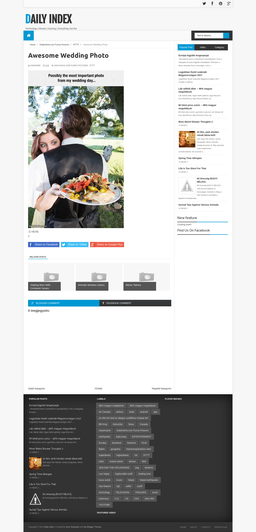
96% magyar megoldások (143, 405)
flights (102, 449)
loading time (144, 473)
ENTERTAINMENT (141, 436)
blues (131, 424)
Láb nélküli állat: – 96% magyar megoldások (52, 428)
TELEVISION (122, 492)
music (119, 480)
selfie (128, 486)
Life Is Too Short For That (42, 484)
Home (183, 527)
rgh (118, 486)
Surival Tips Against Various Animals (48, 509)
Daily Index (48, 19)
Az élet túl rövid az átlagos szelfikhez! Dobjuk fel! (123, 418)
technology (104, 492)
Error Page (221, 527)
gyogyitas (115, 449)
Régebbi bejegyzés (161, 388)
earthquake (104, 436)
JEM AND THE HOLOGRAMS (114, 467)
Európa (102, 443)
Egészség (121, 436)
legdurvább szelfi (124, 473)
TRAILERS (140, 492)
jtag (137, 467)
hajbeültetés (122, 455)
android (144, 412)
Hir (136, 455)
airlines (119, 412)
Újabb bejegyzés (36, 388)
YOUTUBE (104, 504)
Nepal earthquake (149, 480)
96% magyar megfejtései (111, 405)
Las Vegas (104, 473)
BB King (103, 424)
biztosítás (118, 424)
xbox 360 (149, 498)
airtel (131, 412)
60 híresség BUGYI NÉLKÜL (57, 494)
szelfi (139, 486)
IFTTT (92, 65)
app (155, 412)
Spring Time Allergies (40, 474)
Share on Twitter (74, 244)
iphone (132, 461)
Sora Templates (72, 527)
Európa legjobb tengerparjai (44, 405)
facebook (116, 443)
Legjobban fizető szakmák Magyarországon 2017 (55, 418)
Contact (206, 527)
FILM (144, 443)
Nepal (131, 480)
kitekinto (149, 467)
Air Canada (104, 412)
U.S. (117, 498)
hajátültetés (105, 455)
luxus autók (104, 480)
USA (136, 498)
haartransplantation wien (138, 449)
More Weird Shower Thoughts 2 (46, 448)
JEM (144, 461)
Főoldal (98, 388)
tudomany (104, 498)
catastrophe (105, 430)
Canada (144, 424)
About (193, 527)
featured (131, 443)
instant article (116, 461)
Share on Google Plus (106, 244)
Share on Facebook (43, 244)
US (126, 498)
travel (155, 492)
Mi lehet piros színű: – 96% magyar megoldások (54, 438)
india (101, 461)
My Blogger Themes (92, 527)
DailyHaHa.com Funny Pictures (71, 65)
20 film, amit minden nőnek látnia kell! (62, 458)
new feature (105, 486)
